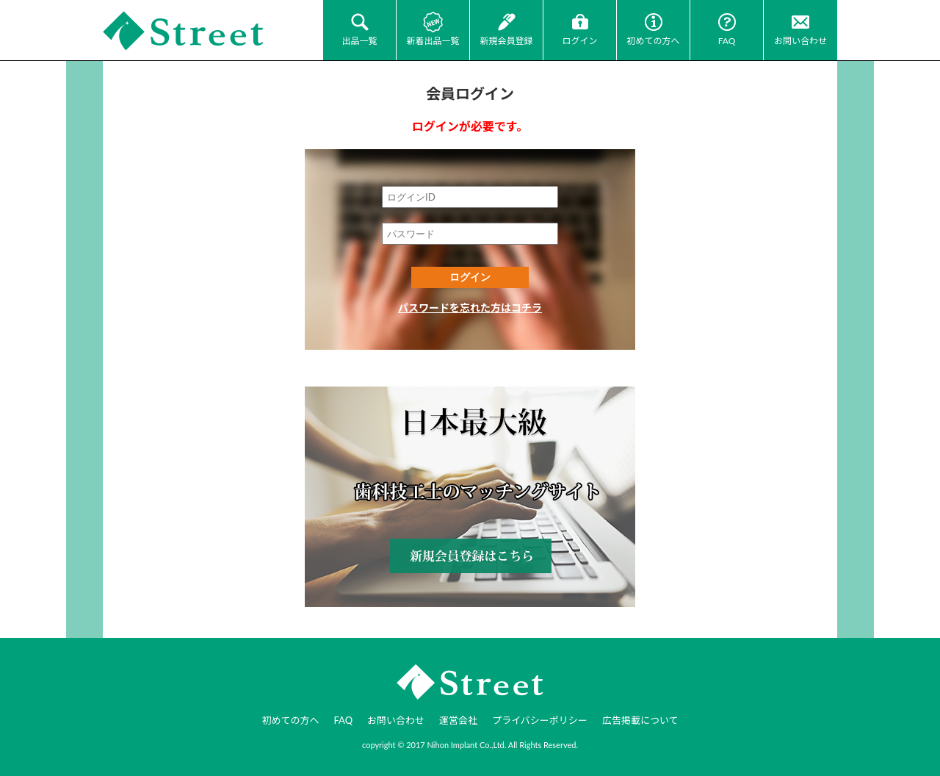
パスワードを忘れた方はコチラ (470, 307)
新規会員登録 (506, 40)
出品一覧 (359, 40)
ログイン (579, 40)
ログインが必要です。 (470, 126)
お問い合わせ (800, 40)
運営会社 (458, 720)
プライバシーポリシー (540, 720)
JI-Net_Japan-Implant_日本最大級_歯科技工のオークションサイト (183, 31)
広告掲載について (640, 720)
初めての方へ (652, 40)
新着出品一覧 (432, 40)
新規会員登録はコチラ (470, 497)
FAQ (727, 40)
